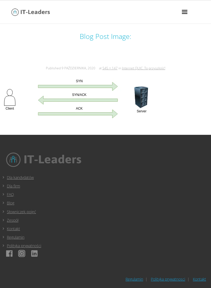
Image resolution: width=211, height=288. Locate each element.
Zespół (12, 220)
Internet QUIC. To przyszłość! (143, 68)
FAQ (10, 194)
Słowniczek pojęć (21, 211)
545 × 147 (110, 68)
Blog (10, 203)
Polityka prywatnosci (168, 279)
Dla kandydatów (20, 177)
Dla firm (13, 186)
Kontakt (13, 228)
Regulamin (15, 237)
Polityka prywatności (24, 245)
